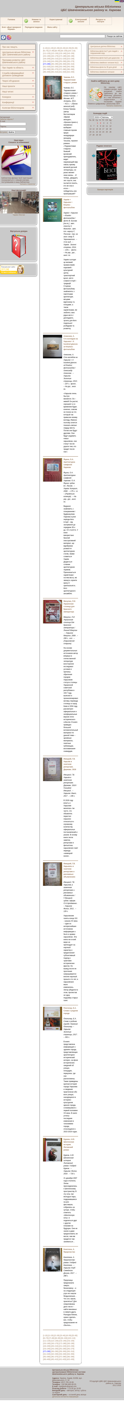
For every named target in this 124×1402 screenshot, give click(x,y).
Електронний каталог (77, 21)
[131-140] (62, 53)
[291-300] (62, 64)
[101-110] (71, 51)
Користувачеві (56, 20)
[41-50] (68, 48)
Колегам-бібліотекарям (13, 108)
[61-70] (45, 51)
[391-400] (46, 72)
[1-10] (45, 48)
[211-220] (62, 59)
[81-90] (57, 51)
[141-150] (70, 53)
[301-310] (70, 64)
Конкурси (6, 97)
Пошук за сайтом (114, 36)
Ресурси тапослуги (100, 21)
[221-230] (70, 59)
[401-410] (54, 72)
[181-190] (70, 56)
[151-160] (46, 56)
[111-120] (46, 53)
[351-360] (46, 69)
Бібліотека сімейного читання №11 (104, 63)
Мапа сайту (52, 27)
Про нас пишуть (9, 47)
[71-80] (51, 51)
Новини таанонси (32, 21)
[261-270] (70, 61)
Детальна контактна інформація (65, 1397)
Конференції (8, 102)
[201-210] (54, 59)
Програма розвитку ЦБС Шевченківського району (13, 61)
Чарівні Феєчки (19, 214)
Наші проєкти (8, 86)
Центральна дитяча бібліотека (102, 46)
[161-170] (54, 56)
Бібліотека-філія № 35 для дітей (103, 67)
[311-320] (46, 67)
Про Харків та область (12, 67)
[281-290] (54, 64)
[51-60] (74, 48)
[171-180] (62, 56)
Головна (11, 20)
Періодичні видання (34, 27)
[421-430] (70, 72)
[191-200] (46, 59)
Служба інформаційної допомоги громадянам (13, 74)
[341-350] (70, 67)
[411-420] (62, 72)
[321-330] (54, 67)
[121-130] (54, 53)
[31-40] (62, 48)
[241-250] (54, 61)
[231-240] (46, 61)
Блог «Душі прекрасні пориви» (11, 28)
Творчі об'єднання (10, 81)
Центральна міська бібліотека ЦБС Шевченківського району (16, 53)
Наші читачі (7, 91)
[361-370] (54, 69)
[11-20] (50, 48)
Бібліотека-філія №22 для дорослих (105, 58)
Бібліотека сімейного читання (102, 72)
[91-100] (64, 51)
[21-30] (56, 48)
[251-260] (62, 61)
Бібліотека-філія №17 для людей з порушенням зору (104, 52)
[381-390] (70, 69)
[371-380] (62, 69)
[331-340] (62, 67)
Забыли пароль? (7, 119)
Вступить (3, 132)
